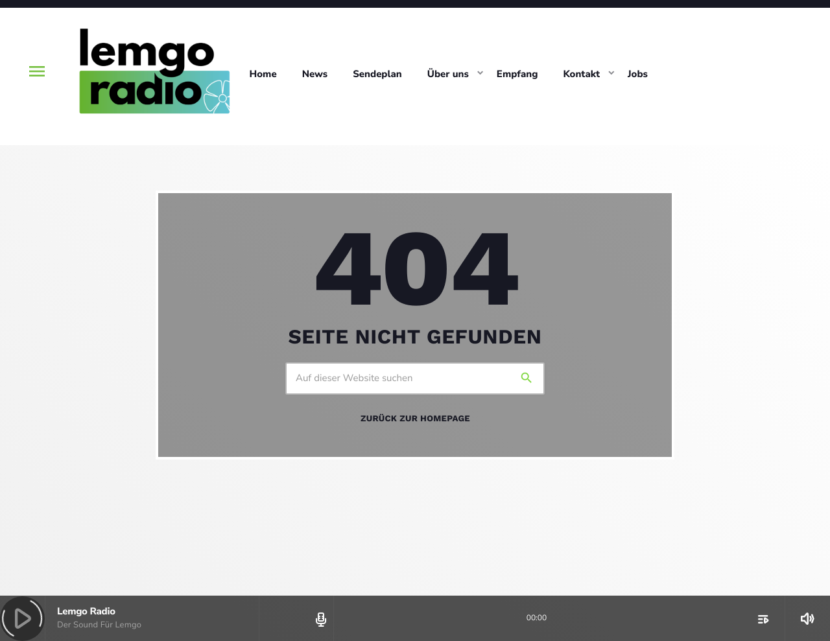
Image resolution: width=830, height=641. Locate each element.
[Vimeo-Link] (153, 71)
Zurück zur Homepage (415, 419)
